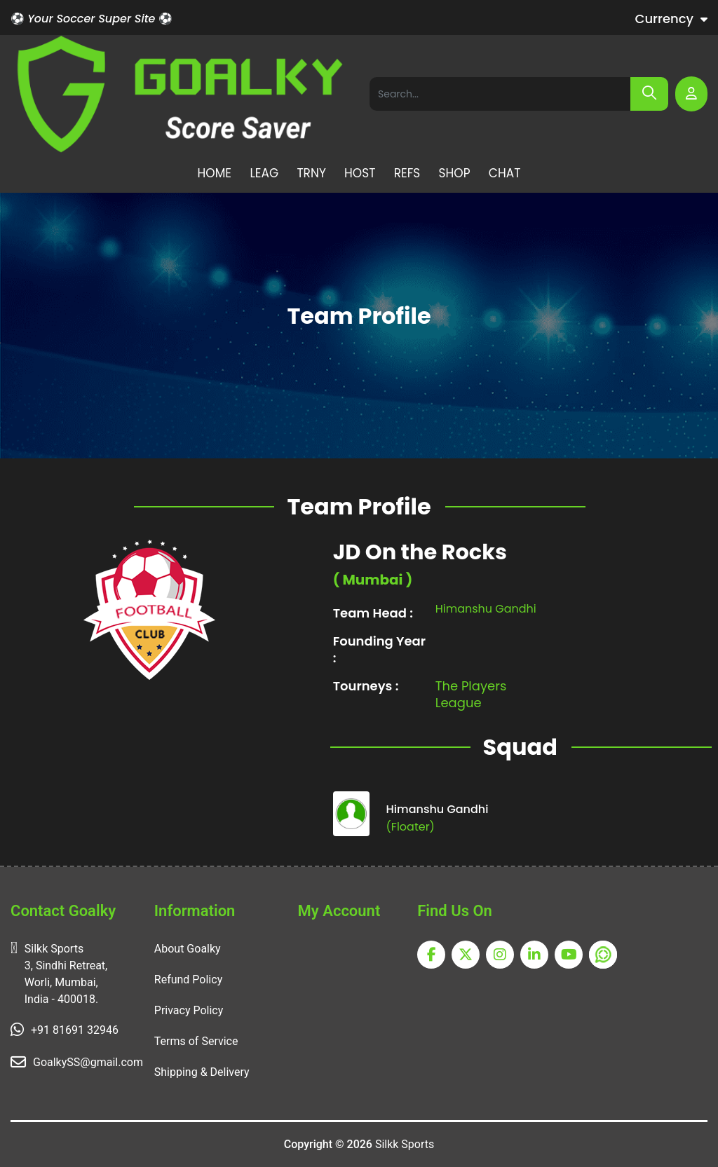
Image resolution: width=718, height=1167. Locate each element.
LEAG (264, 173)
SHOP (454, 173)
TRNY (311, 173)
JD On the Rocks (420, 564)
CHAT (505, 173)
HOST (359, 173)
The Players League (471, 706)
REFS (407, 173)
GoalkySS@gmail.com (88, 1062)
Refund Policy (188, 979)
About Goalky (187, 948)
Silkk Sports (404, 1144)
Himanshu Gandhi (485, 620)
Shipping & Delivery (202, 1072)
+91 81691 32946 (74, 1030)
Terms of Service (196, 1041)
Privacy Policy (189, 1010)
